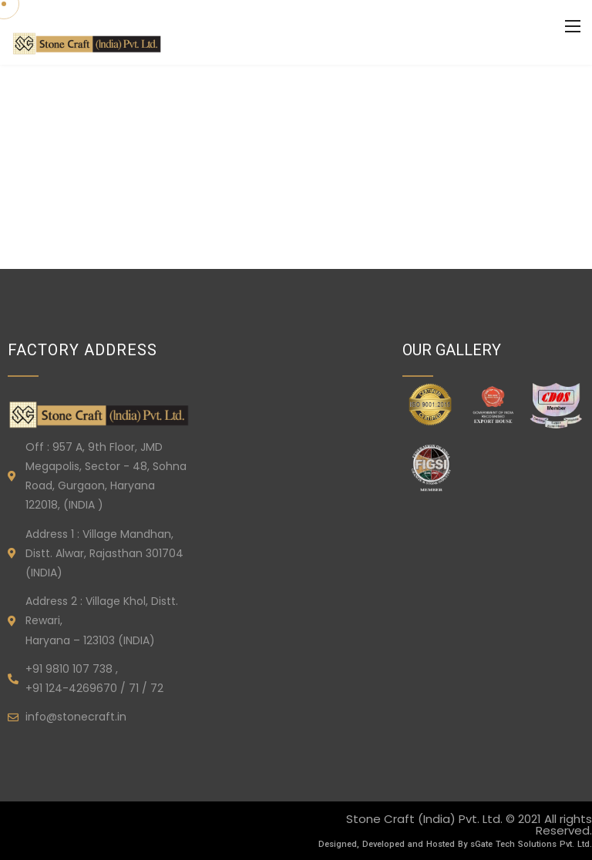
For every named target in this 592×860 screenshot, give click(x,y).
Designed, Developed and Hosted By (394, 844)
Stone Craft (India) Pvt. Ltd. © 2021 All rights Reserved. (469, 824)
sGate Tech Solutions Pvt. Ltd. (531, 844)
